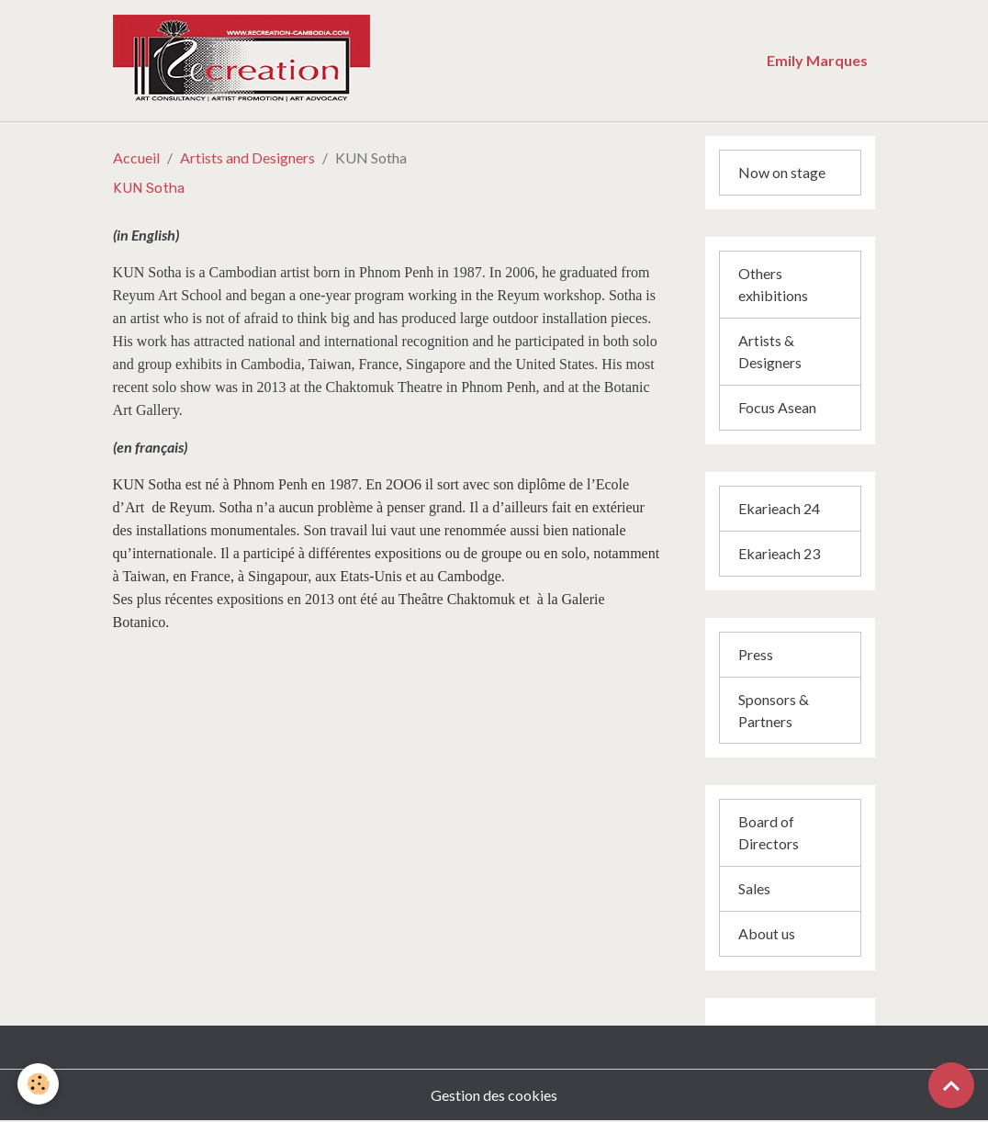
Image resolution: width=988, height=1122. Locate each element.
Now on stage (781, 172)
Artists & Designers (770, 351)
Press (755, 654)
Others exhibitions (773, 284)
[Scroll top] (951, 1085)
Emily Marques (817, 60)
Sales (754, 889)
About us (766, 934)
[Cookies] (39, 1084)
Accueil (136, 157)
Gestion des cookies (494, 1096)
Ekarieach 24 (779, 508)
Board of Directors (768, 833)
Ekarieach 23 (779, 553)
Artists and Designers (247, 157)
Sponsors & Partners (773, 710)
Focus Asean (777, 407)
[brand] (344, 61)
